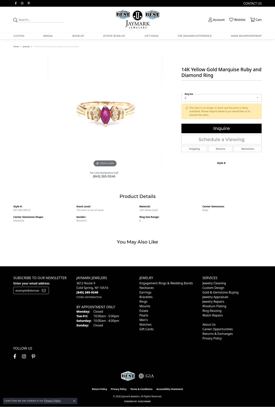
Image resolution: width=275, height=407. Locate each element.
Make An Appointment (246, 35)
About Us (209, 324)
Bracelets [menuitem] (146, 297)
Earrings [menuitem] (145, 292)
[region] (105, 110)
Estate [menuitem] (143, 311)
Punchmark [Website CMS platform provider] (144, 401)
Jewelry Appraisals (215, 297)
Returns (220, 148)
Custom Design (213, 288)
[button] (216, 20)
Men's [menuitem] (143, 320)
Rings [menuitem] (143, 301)
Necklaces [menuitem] (146, 288)
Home (16, 46)
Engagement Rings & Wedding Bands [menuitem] (166, 283)
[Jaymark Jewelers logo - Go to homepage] (138, 20)
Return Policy (99, 389)
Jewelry (78, 35)
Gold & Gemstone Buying (220, 292)
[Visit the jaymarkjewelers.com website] (128, 376)
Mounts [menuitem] (144, 306)
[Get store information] (89, 297)
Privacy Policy (212, 338)
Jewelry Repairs (213, 301)
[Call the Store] (87, 292)
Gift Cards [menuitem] (146, 329)
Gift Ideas (152, 35)
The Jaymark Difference (195, 35)
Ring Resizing (212, 311)
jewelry (26, 46)
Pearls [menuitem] (143, 315)
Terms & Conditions (141, 389)
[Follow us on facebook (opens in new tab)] (15, 3)
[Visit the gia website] (146, 376)
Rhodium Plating (214, 306)
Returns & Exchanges (217, 334)
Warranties (247, 148)
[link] (252, 3)
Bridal (48, 35)
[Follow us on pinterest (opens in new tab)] (28, 3)
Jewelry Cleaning (214, 283)
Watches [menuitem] (145, 324)
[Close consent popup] (74, 401)
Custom (18, 35)
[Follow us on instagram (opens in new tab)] (22, 3)
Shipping (194, 148)
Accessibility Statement (169, 389)
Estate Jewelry (114, 35)
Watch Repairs (212, 315)
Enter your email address (31, 283)
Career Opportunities (217, 329)
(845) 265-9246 (104, 176)
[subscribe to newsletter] (44, 290)
